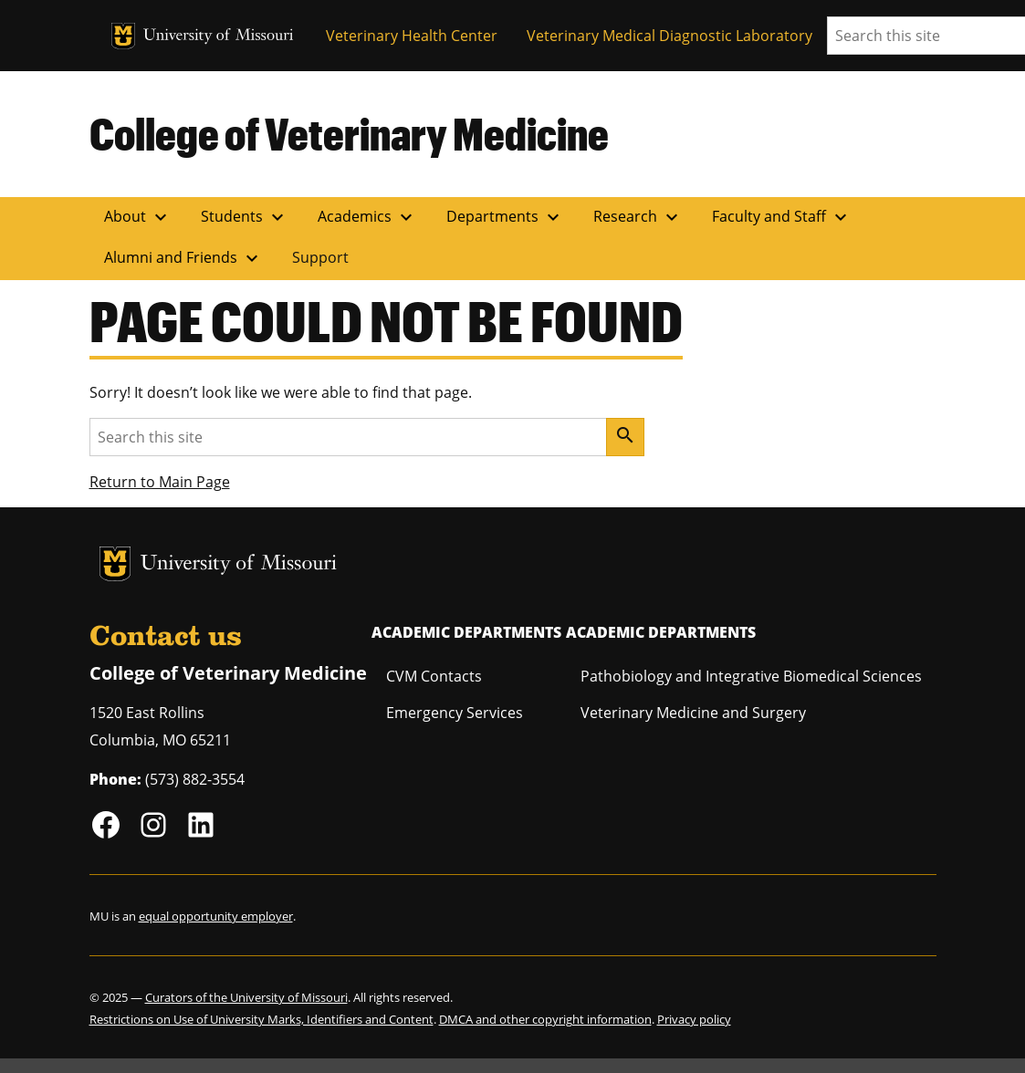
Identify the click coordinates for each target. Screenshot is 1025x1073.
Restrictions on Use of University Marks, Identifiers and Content (261, 1019)
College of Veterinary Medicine (349, 133)
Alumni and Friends (183, 258)
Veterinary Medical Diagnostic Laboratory (669, 36)
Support (320, 257)
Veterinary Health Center (411, 36)
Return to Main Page (159, 482)
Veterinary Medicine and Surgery (693, 713)
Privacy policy (694, 1019)
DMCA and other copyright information (545, 1019)
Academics (367, 217)
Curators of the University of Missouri (246, 997)
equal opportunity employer (216, 916)
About (138, 217)
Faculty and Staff (782, 217)
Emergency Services (454, 713)
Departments (505, 217)
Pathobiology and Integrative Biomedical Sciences (751, 676)
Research (638, 217)
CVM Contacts (434, 676)
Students (244, 217)
